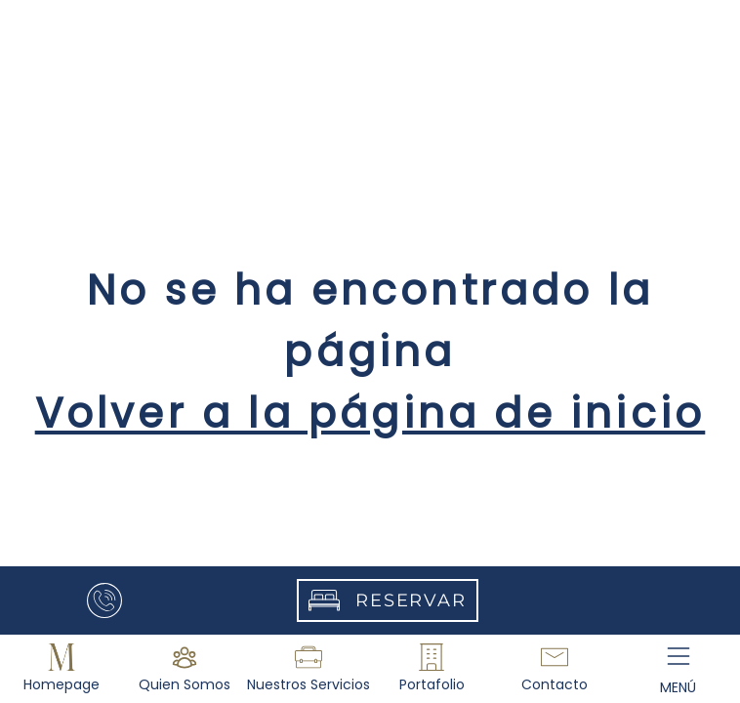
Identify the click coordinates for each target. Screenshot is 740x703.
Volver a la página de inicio (370, 413)
